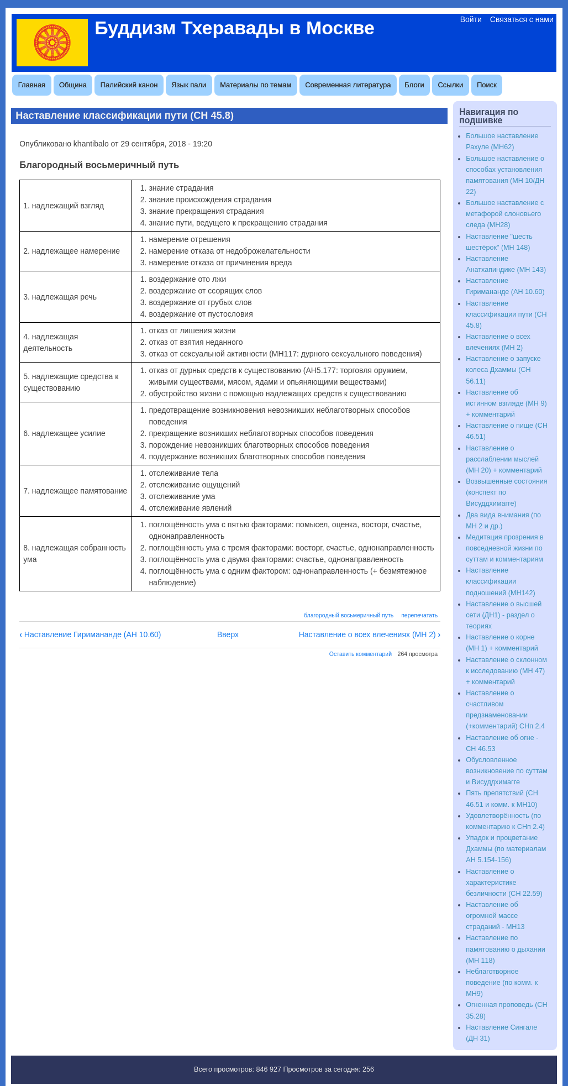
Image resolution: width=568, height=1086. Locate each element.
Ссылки (450, 85)
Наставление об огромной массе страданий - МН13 (495, 916)
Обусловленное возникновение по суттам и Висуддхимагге (507, 771)
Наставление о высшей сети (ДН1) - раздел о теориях (503, 615)
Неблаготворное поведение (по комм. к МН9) (502, 983)
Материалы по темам (255, 85)
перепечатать (419, 615)
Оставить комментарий (360, 653)
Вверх (228, 634)
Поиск (487, 85)
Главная (31, 85)
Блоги (414, 85)
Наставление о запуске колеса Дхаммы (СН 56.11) (503, 370)
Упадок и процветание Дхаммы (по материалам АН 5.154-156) (506, 849)
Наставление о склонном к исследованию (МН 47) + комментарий (506, 671)
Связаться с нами (522, 19)
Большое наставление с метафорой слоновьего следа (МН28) (505, 214)
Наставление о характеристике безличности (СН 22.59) (504, 883)
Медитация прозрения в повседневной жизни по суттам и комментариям (504, 548)
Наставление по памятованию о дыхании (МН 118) (505, 949)
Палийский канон (129, 85)
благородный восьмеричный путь (348, 615)
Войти (471, 19)
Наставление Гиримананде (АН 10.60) (90, 634)
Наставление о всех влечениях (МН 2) (370, 634)
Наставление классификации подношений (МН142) (500, 581)
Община (73, 85)
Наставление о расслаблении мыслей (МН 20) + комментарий (503, 459)
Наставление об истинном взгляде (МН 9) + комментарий (506, 403)
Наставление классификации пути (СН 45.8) (506, 314)
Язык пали (188, 85)
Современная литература (348, 85)
